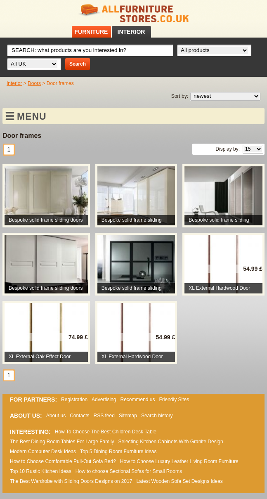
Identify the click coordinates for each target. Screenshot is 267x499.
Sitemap (128, 416)
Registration (74, 399)
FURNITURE (91, 31)
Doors (34, 83)
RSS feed (250, 11)
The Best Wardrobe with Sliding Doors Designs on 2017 (71, 481)
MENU (32, 116)
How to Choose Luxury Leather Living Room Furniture (179, 461)
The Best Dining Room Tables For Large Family (62, 442)
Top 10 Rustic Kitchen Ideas (40, 471)
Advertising (104, 399)
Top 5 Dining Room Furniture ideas (118, 451)
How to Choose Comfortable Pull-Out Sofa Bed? (63, 461)
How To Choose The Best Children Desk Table (105, 432)
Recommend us (137, 399)
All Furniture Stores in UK (134, 13)
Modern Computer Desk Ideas (43, 451)
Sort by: (179, 96)
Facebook (239, 11)
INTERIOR (131, 31)
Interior (14, 83)
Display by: (227, 149)
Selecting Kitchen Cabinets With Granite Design (170, 442)
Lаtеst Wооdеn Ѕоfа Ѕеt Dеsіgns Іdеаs (179, 481)
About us (56, 416)
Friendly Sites (174, 399)
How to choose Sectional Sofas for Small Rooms (129, 471)
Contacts (79, 416)
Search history (157, 416)
